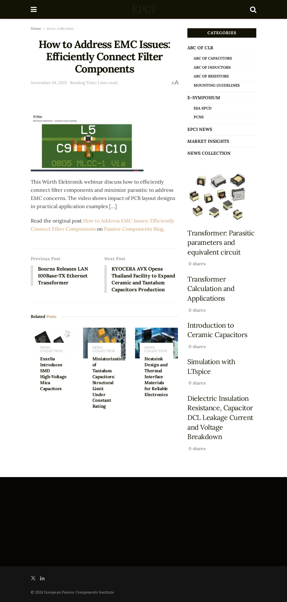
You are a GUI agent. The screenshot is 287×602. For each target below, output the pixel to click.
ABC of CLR (200, 48)
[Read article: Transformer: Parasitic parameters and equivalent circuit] (221, 196)
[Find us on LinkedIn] (42, 578)
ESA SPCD (202, 108)
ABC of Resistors (211, 76)
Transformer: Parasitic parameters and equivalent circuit (220, 242)
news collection (60, 28)
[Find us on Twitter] (33, 578)
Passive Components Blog (133, 229)
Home (36, 28)
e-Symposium (203, 97)
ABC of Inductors (212, 67)
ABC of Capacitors (213, 58)
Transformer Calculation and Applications (210, 289)
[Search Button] (253, 9)
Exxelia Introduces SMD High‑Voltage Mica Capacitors (53, 374)
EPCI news (199, 129)
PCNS (199, 117)
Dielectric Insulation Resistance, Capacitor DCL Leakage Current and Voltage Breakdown (220, 417)
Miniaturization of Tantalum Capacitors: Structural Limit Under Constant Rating (108, 383)
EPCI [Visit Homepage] (143, 9)
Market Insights (208, 141)
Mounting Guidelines (217, 85)
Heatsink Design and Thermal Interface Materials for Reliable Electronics (156, 377)
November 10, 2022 (49, 82)
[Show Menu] (34, 9)
